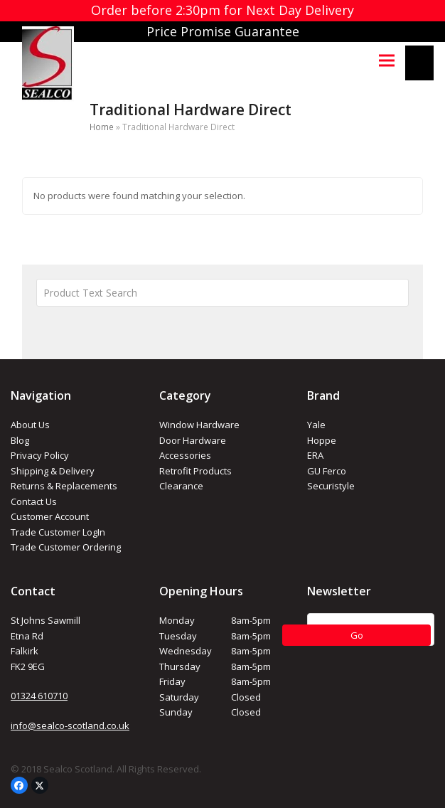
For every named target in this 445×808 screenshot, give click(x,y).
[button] (387, 60)
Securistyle (331, 485)
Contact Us (34, 501)
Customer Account (50, 516)
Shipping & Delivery (53, 470)
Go (356, 635)
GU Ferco (326, 470)
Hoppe (321, 440)
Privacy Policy (40, 455)
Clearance (181, 485)
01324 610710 (39, 695)
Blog (20, 440)
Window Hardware (199, 424)
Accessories (185, 455)
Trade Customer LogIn (58, 532)
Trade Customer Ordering (66, 547)
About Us (30, 424)
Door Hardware (192, 440)
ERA (315, 455)
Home (102, 127)
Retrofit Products (195, 470)
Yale (316, 424)
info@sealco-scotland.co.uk (70, 725)
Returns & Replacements (64, 485)
